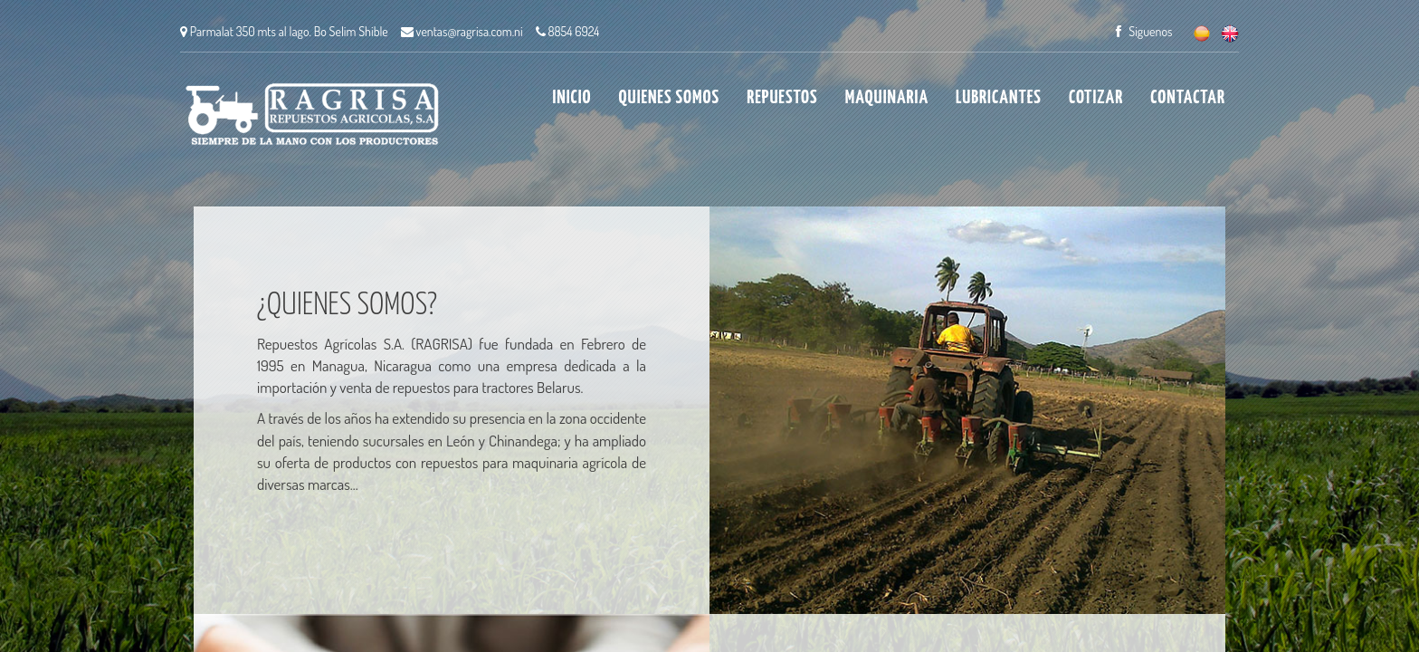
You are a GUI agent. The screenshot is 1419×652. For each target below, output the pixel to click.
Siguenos (1144, 31)
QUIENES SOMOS (669, 98)
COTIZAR (1096, 98)
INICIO (572, 98)
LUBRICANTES (999, 98)
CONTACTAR (1187, 98)
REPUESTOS (782, 98)
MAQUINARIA (887, 98)
